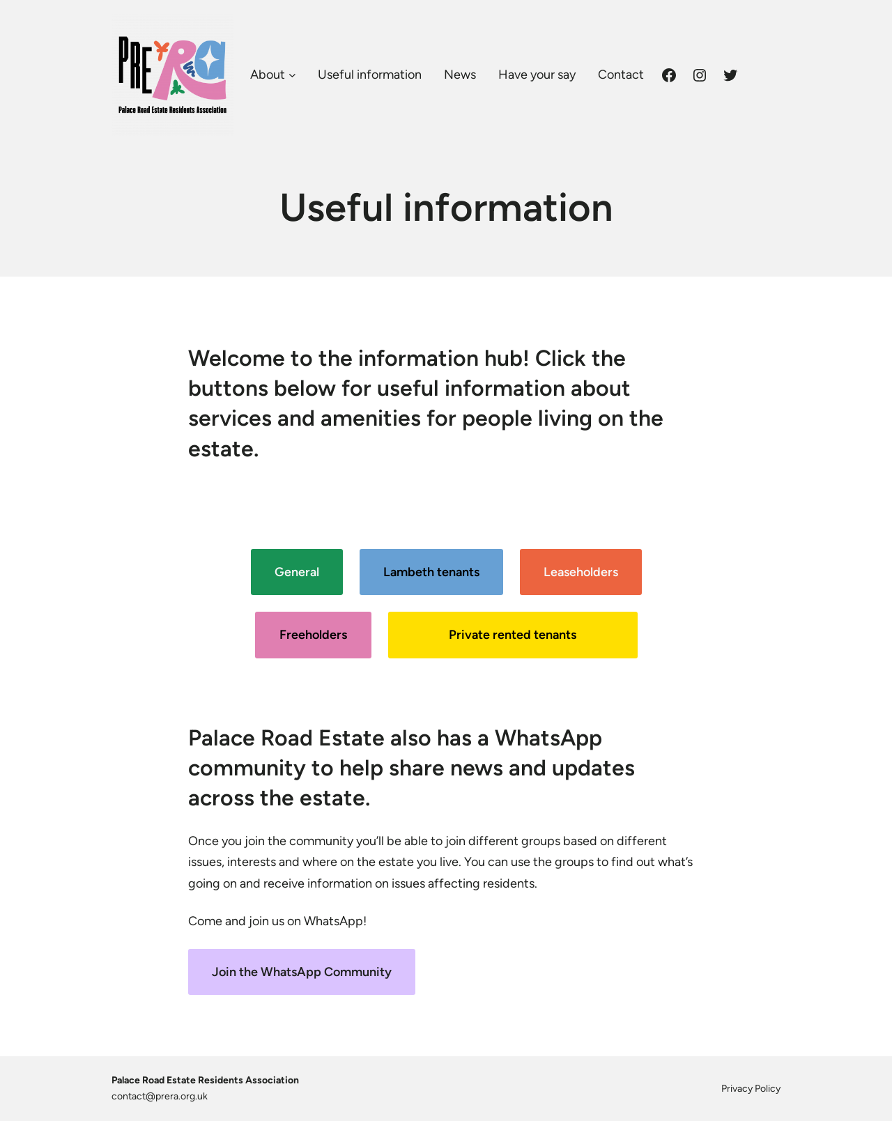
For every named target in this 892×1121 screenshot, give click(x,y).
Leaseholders (581, 572)
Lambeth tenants (431, 572)
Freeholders (313, 634)
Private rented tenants (512, 634)
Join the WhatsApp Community (302, 972)
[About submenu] (292, 75)
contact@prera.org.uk (160, 1096)
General (297, 572)
